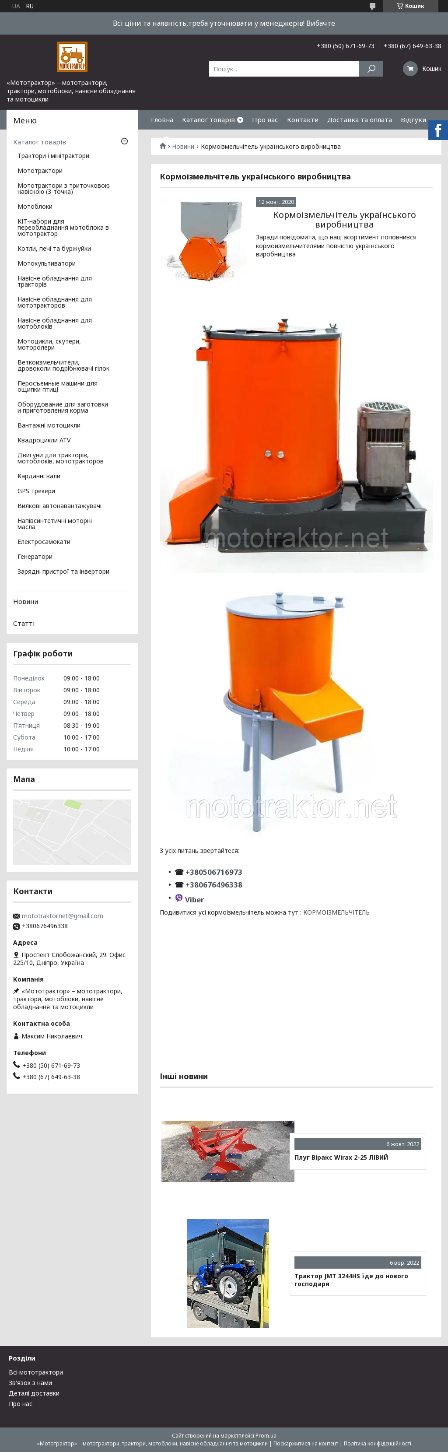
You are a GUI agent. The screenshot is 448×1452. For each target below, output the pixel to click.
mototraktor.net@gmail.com (62, 916)
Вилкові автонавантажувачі (60, 506)
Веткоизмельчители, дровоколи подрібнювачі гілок (63, 365)
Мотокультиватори (47, 263)
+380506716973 (213, 872)
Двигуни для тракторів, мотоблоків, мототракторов (61, 458)
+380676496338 (214, 885)
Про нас (265, 119)
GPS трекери (36, 491)
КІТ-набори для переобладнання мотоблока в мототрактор (63, 228)
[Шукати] (371, 69)
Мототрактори (40, 171)
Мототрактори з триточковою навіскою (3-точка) (64, 189)
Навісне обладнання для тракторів (55, 281)
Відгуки (413, 119)
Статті (24, 623)
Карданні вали (39, 476)
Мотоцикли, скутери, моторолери (49, 344)
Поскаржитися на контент (305, 1443)
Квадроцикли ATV (44, 440)
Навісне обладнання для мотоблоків (55, 323)
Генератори (35, 557)
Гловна (162, 119)
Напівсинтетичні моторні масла (55, 524)
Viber (194, 899)
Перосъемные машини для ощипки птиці (58, 386)
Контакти (302, 119)
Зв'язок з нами (30, 1382)
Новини (25, 601)
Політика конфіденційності (377, 1443)
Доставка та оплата (359, 119)
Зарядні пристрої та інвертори (63, 571)
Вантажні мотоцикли (49, 425)
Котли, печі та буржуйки (54, 249)
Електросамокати (44, 542)
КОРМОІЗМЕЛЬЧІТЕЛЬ (336, 912)
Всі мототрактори (36, 1372)
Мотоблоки (35, 206)
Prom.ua (266, 1435)
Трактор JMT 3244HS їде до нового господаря (351, 1279)
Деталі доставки (34, 1393)
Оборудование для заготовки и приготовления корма (63, 407)
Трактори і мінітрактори (53, 156)
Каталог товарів (208, 119)
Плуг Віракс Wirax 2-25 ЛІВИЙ (341, 1157)
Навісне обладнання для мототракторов (55, 302)
